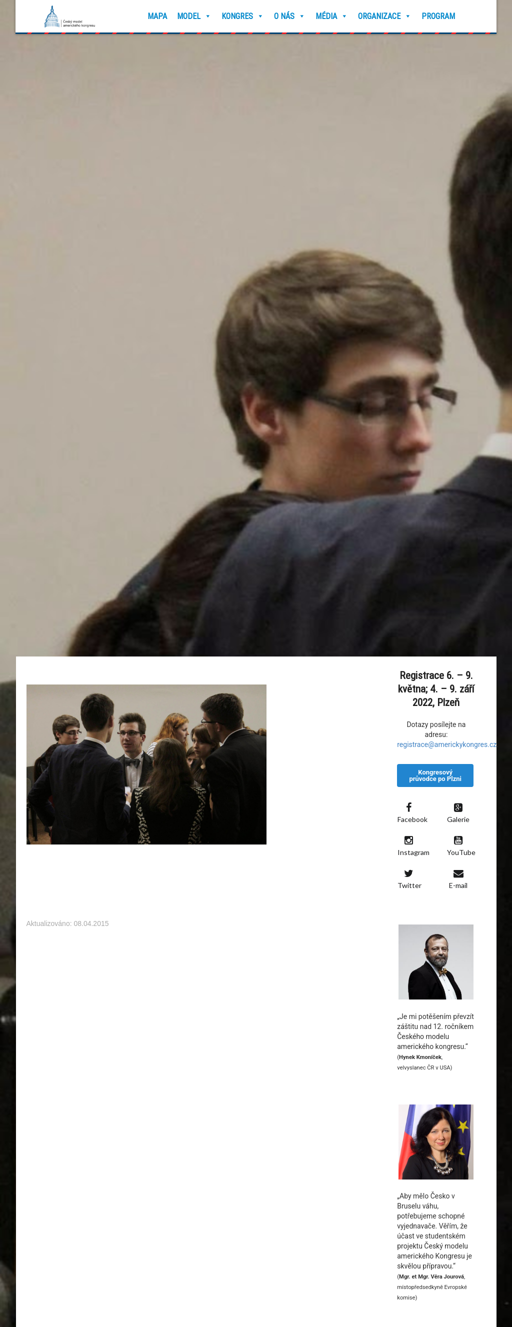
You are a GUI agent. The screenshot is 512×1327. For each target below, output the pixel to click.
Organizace (385, 16)
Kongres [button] (243, 16)
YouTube (461, 846)
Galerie (458, 813)
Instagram (412, 846)
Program (438, 16)
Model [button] (194, 16)
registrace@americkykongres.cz (446, 744)
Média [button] (332, 16)
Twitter (410, 879)
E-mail (458, 879)
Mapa (157, 16)
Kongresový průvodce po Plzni (435, 775)
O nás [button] (290, 16)
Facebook (412, 813)
